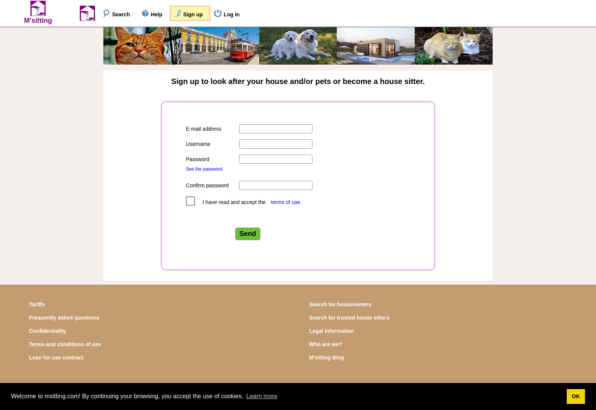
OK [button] (576, 396)
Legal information (331, 331)
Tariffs (37, 304)
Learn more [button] (261, 396)
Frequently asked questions (64, 318)
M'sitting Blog (326, 358)
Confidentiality (47, 331)
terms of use (285, 202)
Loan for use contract (56, 358)
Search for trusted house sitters (349, 318)
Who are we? (325, 344)
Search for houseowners (340, 304)
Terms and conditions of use (65, 344)
